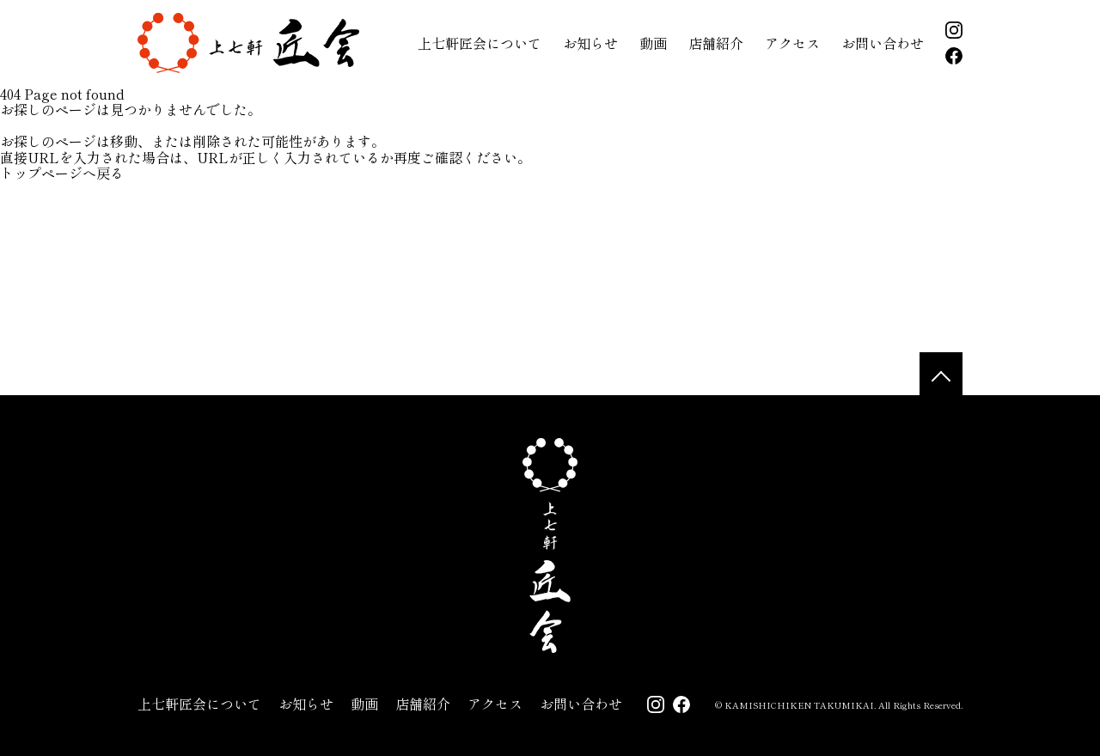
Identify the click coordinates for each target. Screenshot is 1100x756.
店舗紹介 (715, 43)
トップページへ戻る (62, 172)
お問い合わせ (882, 43)
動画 (653, 43)
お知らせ (590, 43)
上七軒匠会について (479, 43)
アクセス (792, 43)
